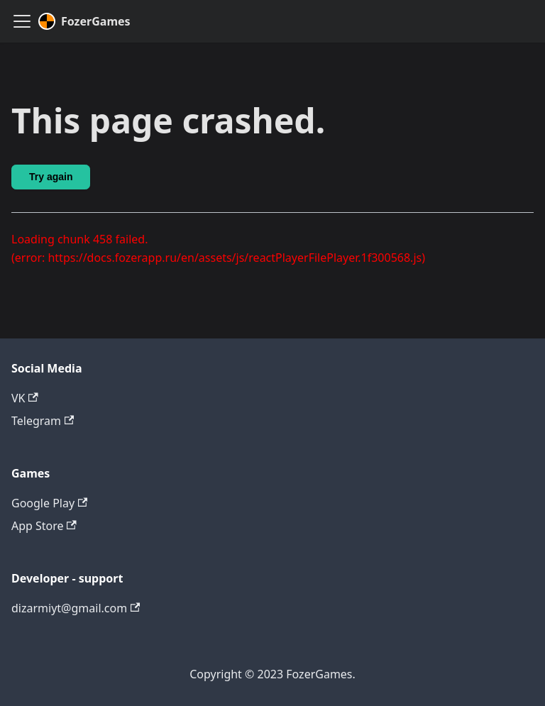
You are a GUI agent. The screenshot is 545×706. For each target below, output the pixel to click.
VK (24, 398)
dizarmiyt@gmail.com (75, 608)
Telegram (42, 421)
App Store (44, 526)
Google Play (49, 503)
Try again (50, 176)
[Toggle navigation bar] (22, 21)
